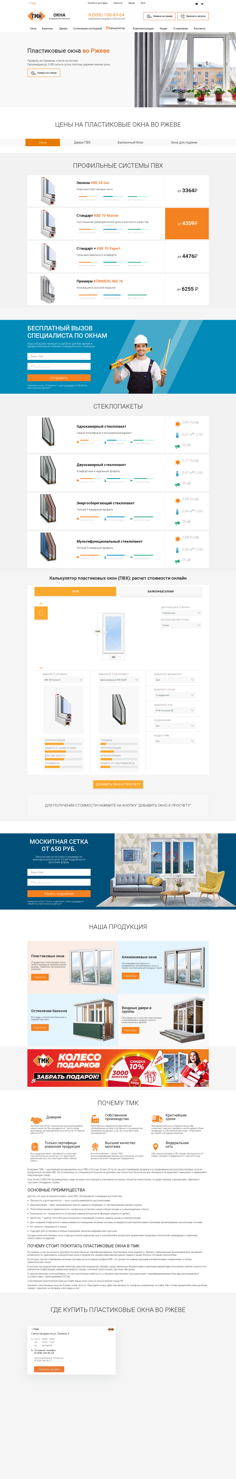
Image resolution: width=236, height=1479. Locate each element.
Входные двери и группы (136, 1010)
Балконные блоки (161, 591)
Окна (33, 28)
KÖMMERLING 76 (108, 281)
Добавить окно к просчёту (118, 784)
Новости (117, 3)
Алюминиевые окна (139, 957)
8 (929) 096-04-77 (43, 1360)
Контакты (200, 28)
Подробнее (40, 977)
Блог (143, 3)
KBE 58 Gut (100, 183)
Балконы (47, 28)
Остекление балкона (49, 1011)
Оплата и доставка (97, 3)
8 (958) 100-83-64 (106, 14)
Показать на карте (49, 1369)
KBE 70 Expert (108, 248)
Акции (131, 3)
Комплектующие (143, 28)
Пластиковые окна (47, 956)
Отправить (59, 378)
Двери (63, 28)
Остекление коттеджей (87, 28)
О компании (180, 28)
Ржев (33, 3)
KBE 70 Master (106, 215)
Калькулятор (115, 28)
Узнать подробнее (59, 894)
